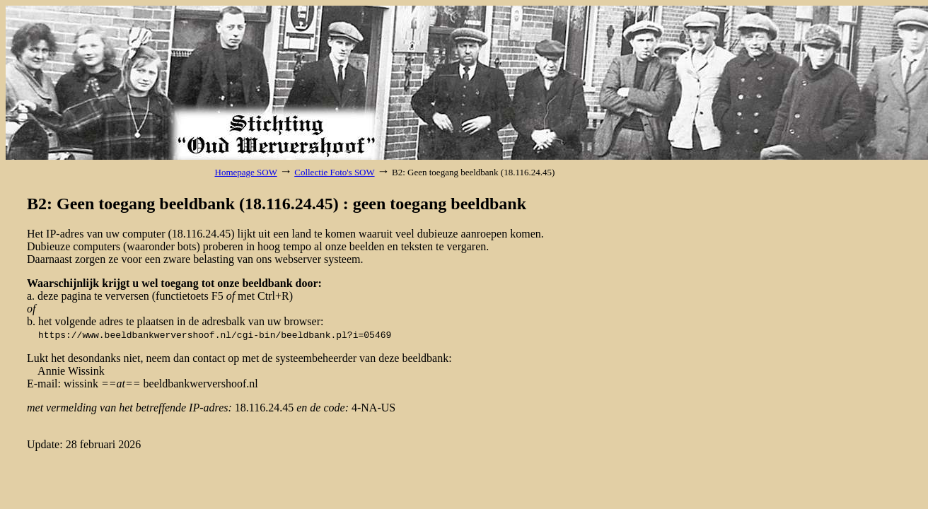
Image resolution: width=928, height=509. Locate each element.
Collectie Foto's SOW (334, 172)
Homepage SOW (246, 172)
